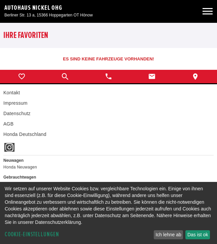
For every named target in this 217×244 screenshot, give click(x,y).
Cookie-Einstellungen (32, 234)
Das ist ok (197, 234)
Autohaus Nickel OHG (33, 7)
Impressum (15, 103)
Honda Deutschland (24, 134)
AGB (8, 124)
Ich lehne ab (168, 234)
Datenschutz (17, 113)
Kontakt (11, 92)
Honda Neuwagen (20, 167)
